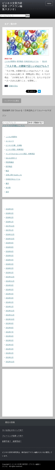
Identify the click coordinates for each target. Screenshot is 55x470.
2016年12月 (10, 234)
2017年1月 (9, 230)
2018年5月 (9, 209)
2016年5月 (9, 255)
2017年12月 (10, 226)
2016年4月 (9, 260)
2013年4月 (9, 345)
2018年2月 (9, 217)
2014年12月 (10, 277)
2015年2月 (9, 272)
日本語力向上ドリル (31, 61)
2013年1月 (9, 357)
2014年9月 (9, 285)
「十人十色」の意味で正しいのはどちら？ (27, 66)
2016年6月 (9, 251)
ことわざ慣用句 (10, 61)
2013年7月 (9, 332)
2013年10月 (10, 319)
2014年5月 (9, 289)
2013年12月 (10, 311)
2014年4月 (9, 294)
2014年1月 (9, 306)
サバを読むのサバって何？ (12, 430)
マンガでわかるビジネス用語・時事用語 (20, 154)
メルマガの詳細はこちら (13, 125)
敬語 (7, 171)
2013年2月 (9, 353)
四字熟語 (20, 61)
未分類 (8, 187)
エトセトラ (10, 141)
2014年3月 (9, 298)
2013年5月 (9, 340)
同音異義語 (10, 162)
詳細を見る (13, 86)
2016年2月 (9, 268)
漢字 (7, 192)
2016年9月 (9, 243)
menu (49, 3)
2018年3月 (9, 213)
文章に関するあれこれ (14, 175)
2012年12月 (10, 362)
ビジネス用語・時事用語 (14, 149)
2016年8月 (9, 247)
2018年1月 (9, 222)
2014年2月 (9, 302)
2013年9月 (9, 323)
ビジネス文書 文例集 (14, 145)
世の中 (44, 61)
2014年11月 (10, 281)
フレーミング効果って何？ (12, 436)
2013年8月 (9, 328)
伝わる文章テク (11, 158)
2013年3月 (9, 349)
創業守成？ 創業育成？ (12, 441)
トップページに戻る (11, 101)
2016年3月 (9, 264)
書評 (7, 183)
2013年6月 (9, 336)
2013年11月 (10, 315)
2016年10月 (10, 239)
